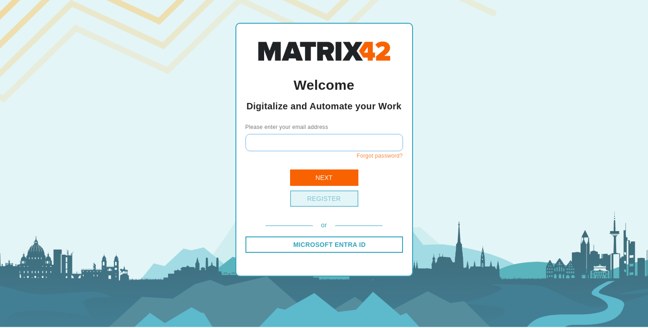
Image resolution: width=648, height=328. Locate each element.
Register (324, 198)
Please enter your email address (286, 127)
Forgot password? (380, 156)
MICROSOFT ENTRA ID (329, 244)
